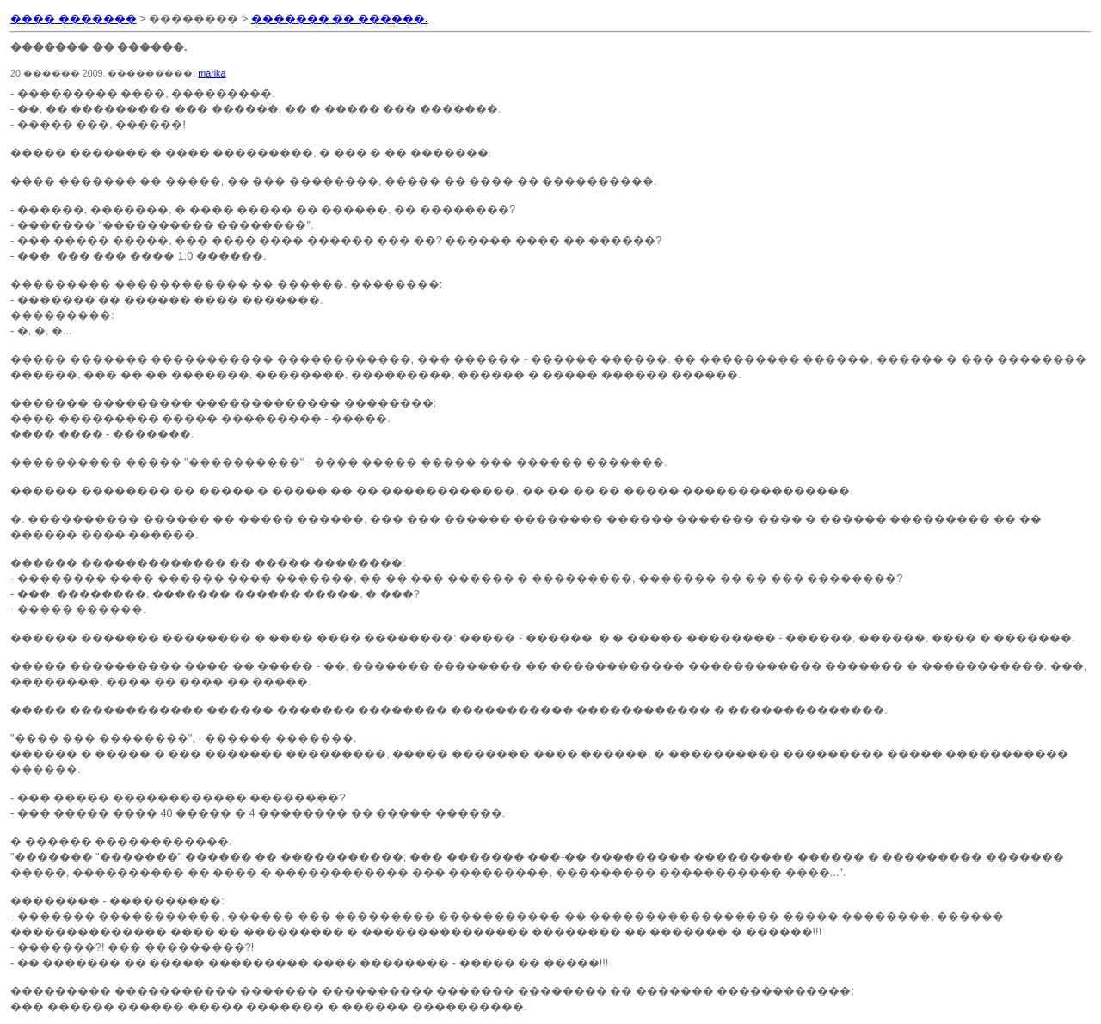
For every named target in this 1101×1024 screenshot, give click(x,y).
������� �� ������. (339, 18)
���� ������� (73, 18)
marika (211, 73)
